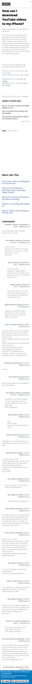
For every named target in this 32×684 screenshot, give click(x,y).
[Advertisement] (16, 153)
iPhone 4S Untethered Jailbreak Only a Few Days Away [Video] (14, 190)
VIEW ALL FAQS (26, 121)
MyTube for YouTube (14, 83)
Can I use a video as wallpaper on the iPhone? (16, 182)
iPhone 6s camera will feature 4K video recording (15, 198)
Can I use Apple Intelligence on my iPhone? (15, 112)
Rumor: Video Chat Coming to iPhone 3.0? (15, 211)
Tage (8, 599)
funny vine (8, 324)
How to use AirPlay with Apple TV (16, 205)
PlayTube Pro (11, 79)
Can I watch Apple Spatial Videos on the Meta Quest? (15, 118)
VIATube (10, 96)
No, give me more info (20, 681)
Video (10, 131)
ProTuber (9, 75)
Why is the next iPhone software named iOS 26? (15, 107)
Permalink (27, 226)
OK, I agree (6, 681)
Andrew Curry (10, 621)
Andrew (10, 262)
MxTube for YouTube (13, 71)
